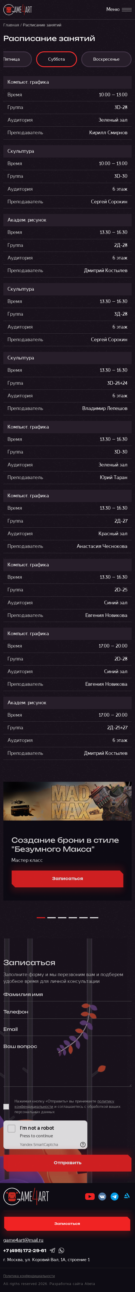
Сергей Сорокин (109, 201)
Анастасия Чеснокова (102, 546)
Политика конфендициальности (29, 1276)
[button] (41, 920)
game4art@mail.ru (23, 1240)
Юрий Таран (113, 477)
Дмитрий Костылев (105, 270)
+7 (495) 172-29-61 (24, 1251)
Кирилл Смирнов (108, 132)
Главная (11, 25)
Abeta (90, 1284)
